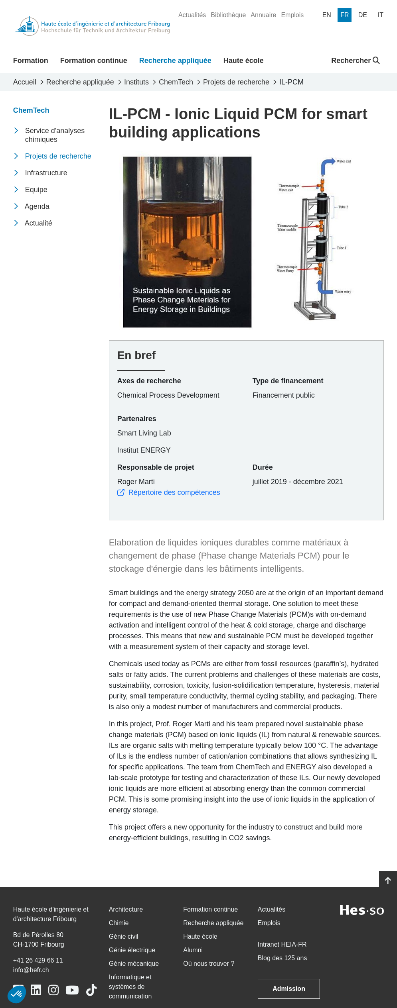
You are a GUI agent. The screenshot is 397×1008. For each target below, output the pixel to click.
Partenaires (136, 419)
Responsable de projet (155, 467)
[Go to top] (388, 881)
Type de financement (288, 381)
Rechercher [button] (355, 61)
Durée (263, 467)
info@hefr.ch (31, 970)
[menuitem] (192, 15)
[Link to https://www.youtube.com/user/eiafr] (72, 990)
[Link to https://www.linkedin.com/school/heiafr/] (36, 990)
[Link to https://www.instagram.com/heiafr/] (53, 990)
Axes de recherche (149, 381)
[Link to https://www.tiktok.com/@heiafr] (91, 990)
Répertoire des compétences (168, 492)
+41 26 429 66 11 (38, 960)
